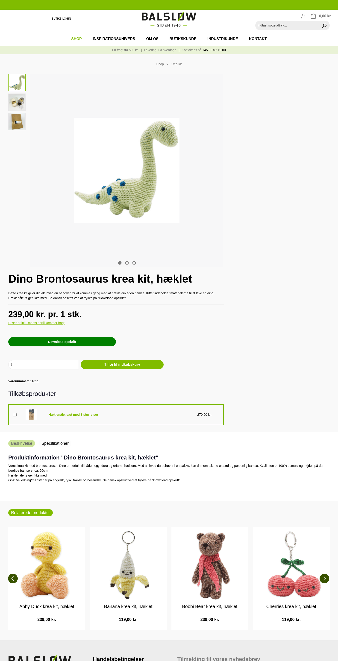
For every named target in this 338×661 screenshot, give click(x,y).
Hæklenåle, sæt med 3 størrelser (229, 238)
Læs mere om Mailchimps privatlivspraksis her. (228, 596)
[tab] (21, 265)
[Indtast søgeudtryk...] (287, 25)
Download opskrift (213, 166)
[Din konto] (303, 16)
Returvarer (101, 519)
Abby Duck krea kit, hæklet (46, 428)
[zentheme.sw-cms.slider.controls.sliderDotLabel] (90, 203)
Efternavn (185, 525)
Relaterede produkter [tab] (30, 335)
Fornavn (184, 510)
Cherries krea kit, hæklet (291, 428)
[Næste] (326, 401)
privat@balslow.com (30, 544)
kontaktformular (45, 561)
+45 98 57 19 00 (214, 50)
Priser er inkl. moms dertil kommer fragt (202, 147)
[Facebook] (12, 643)
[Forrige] (11, 401)
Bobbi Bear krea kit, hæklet (209, 428)
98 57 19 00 (20, 526)
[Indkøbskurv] (321, 16)
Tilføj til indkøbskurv (268, 189)
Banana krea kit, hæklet (128, 428)
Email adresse (190, 494)
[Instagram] (19, 643)
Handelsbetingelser (108, 507)
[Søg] (324, 25)
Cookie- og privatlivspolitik (114, 495)
